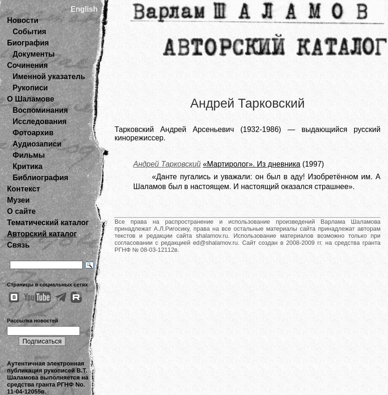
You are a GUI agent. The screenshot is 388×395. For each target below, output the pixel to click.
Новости (22, 20)
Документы (34, 54)
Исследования (39, 121)
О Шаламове (30, 99)
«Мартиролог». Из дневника (251, 164)
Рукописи (30, 88)
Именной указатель (49, 76)
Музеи (18, 200)
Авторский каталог (42, 234)
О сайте (21, 211)
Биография (28, 43)
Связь (18, 245)
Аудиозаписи (37, 144)
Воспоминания (40, 110)
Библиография (40, 178)
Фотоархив (33, 133)
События (29, 32)
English (84, 9)
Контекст (23, 189)
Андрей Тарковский (167, 164)
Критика (28, 166)
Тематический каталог (48, 223)
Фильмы (29, 155)
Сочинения (27, 65)
